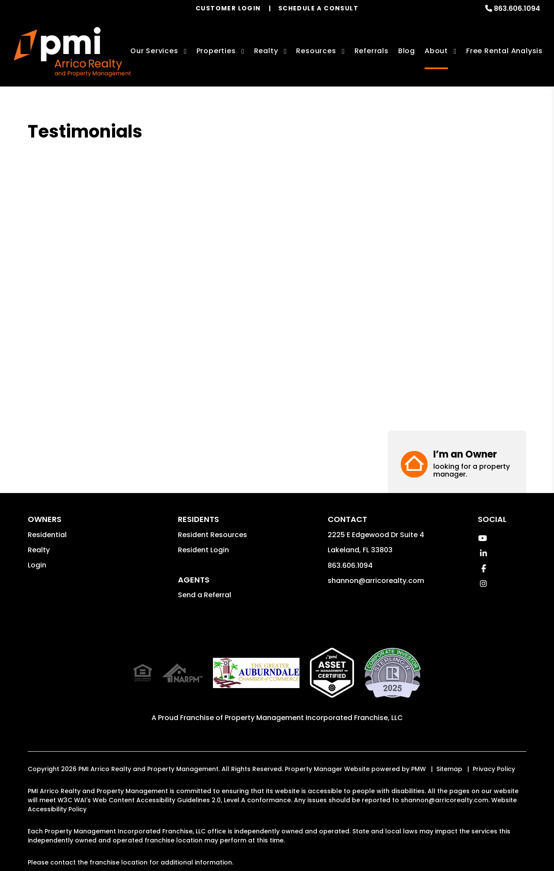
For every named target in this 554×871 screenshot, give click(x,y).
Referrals (371, 51)
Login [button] (37, 565)
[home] (72, 52)
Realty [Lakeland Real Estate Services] (266, 51)
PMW (418, 769)
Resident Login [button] (203, 550)
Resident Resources (212, 535)
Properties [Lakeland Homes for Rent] (216, 51)
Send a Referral (204, 595)
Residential (47, 535)
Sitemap (449, 769)
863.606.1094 (517, 8)
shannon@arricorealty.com (376, 581)
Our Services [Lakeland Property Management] (154, 51)
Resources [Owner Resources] (316, 51)
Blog (406, 51)
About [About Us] (436, 51)
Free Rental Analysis (504, 51)
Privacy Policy (494, 769)
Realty (39, 550)
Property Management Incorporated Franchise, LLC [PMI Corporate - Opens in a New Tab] (314, 718)
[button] (457, 154)
